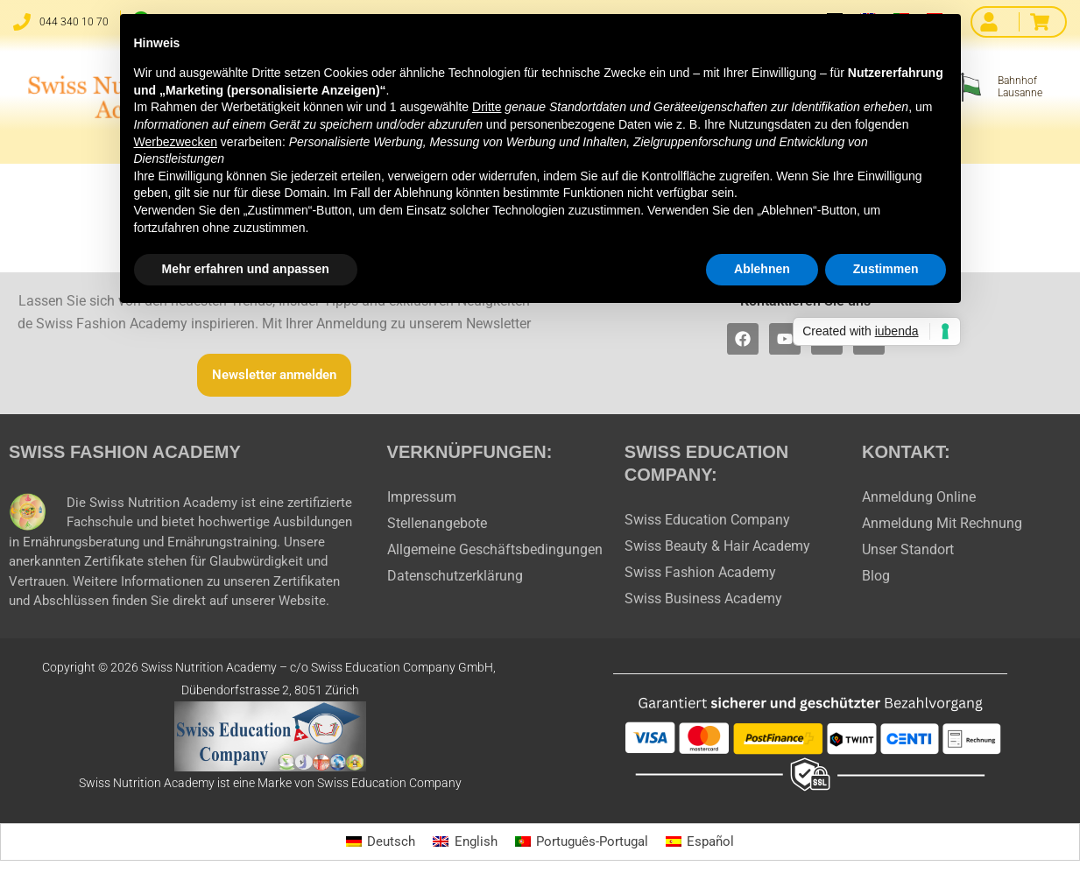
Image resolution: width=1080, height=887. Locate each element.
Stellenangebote (437, 523)
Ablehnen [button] (762, 269)
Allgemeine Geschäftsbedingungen (495, 549)
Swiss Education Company (707, 519)
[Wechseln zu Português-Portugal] (582, 842)
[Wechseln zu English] (462, 842)
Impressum (421, 497)
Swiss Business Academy (703, 598)
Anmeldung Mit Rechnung (942, 523)
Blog (876, 575)
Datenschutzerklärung (455, 575)
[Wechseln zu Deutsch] (374, 842)
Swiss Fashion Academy (700, 572)
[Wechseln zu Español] (705, 842)
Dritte (486, 107)
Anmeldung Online (919, 497)
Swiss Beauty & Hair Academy (717, 546)
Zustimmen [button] (886, 269)
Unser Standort (908, 549)
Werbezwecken (175, 142)
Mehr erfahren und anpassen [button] (245, 269)
